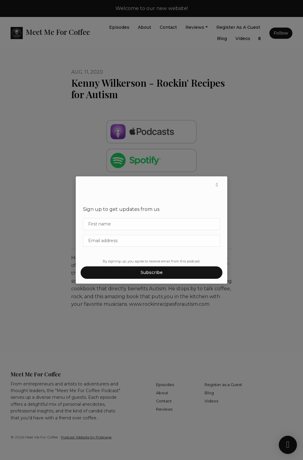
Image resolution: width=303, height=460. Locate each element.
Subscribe (152, 272)
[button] (217, 184)
